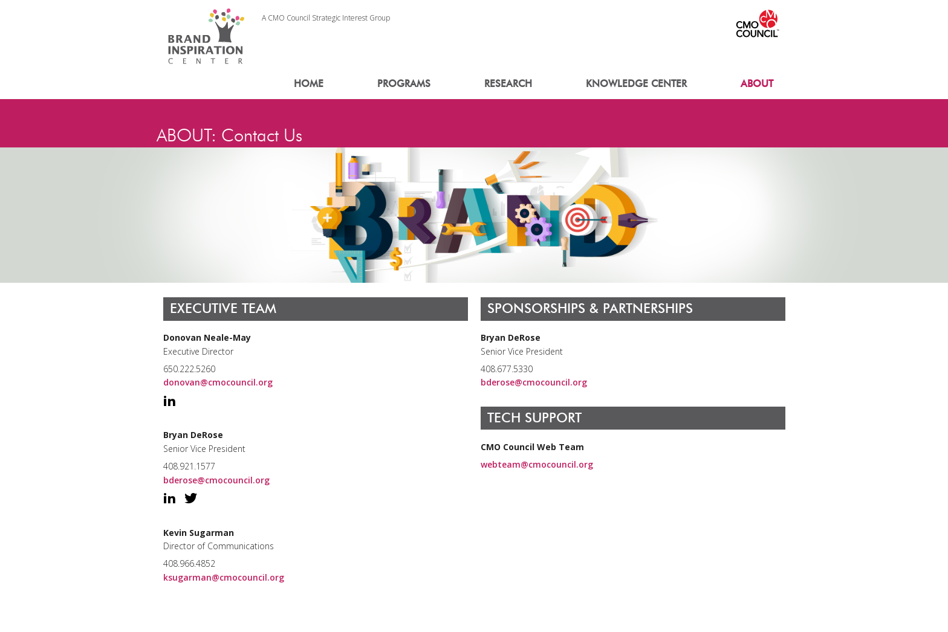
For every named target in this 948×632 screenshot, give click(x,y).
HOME (308, 83)
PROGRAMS (403, 83)
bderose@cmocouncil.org (216, 480)
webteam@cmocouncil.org (537, 464)
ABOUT (757, 83)
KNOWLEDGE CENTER (636, 83)
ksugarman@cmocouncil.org (223, 577)
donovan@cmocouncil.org (218, 382)
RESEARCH (508, 83)
